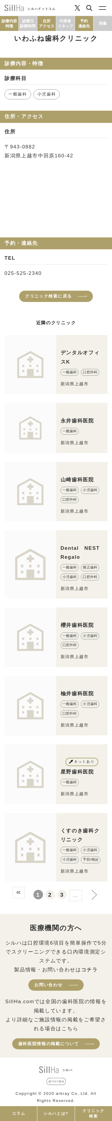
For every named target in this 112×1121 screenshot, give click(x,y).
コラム (18, 1113)
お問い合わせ (48, 984)
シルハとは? (56, 1113)
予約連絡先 (84, 23)
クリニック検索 (93, 1113)
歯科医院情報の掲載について (48, 1043)
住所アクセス (46, 23)
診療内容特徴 (9, 23)
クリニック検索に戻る (48, 296)
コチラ (89, 970)
